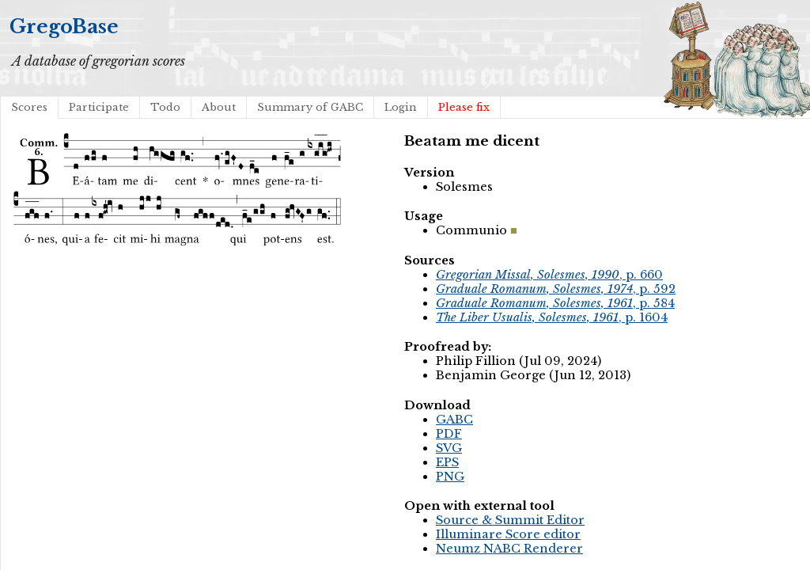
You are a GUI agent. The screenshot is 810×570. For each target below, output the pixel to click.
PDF (449, 434)
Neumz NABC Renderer (509, 549)
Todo (165, 107)
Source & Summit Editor (510, 520)
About (219, 107)
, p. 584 (555, 303)
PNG (450, 476)
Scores (29, 107)
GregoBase (64, 26)
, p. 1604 (552, 317)
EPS (447, 462)
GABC (454, 419)
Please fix (464, 107)
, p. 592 (556, 289)
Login (400, 107)
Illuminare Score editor (508, 534)
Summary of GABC (310, 107)
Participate (99, 107)
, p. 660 (549, 275)
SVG (449, 448)
